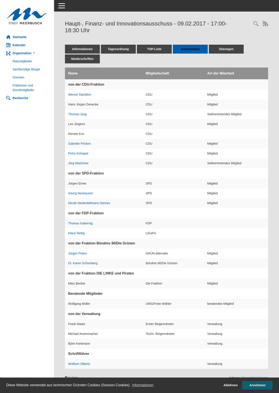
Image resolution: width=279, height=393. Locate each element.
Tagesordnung (118, 49)
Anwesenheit (190, 49)
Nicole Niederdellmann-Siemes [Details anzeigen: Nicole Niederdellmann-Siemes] (90, 203)
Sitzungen (226, 49)
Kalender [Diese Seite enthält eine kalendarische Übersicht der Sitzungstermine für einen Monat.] (16, 45)
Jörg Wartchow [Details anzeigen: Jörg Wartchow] (79, 163)
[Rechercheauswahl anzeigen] (256, 24)
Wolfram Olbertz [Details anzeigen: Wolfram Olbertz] (80, 364)
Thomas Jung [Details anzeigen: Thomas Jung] (78, 114)
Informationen (83, 49)
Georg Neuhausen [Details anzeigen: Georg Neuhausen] (81, 193)
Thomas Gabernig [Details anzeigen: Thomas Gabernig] (81, 223)
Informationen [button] (142, 385)
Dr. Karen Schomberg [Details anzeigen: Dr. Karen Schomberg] (83, 263)
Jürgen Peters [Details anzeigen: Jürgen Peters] (78, 253)
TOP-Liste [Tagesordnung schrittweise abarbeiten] (155, 49)
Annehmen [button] (257, 385)
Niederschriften (83, 59)
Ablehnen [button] (230, 385)
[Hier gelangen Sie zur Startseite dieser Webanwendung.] (27, 16)
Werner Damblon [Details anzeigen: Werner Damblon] (80, 94)
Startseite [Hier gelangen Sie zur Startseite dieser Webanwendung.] (17, 37)
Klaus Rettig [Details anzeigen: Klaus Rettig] (77, 233)
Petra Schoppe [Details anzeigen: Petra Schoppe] (79, 153)
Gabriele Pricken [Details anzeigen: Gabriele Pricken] (80, 143)
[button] (27, 53)
